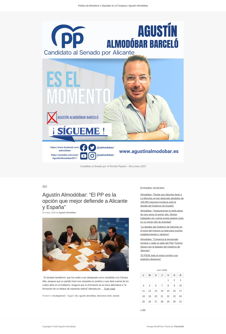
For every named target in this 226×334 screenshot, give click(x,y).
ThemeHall (179, 326)
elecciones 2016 (104, 296)
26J (76, 296)
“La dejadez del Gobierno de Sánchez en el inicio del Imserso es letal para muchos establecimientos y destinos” (161, 231)
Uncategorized (58, 296)
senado (116, 296)
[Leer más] (109, 289)
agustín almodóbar (87, 296)
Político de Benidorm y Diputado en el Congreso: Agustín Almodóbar (113, 5)
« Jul (142, 310)
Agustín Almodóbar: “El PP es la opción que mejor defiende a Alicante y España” (84, 201)
